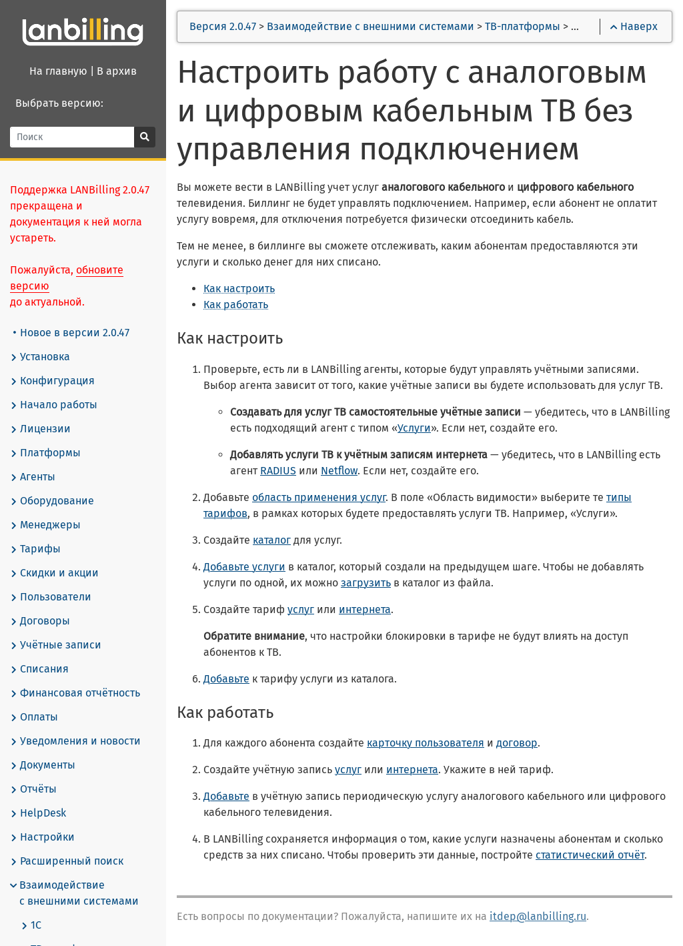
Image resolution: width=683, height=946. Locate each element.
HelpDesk (39, 813)
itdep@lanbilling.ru (538, 916)
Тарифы (36, 549)
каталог (272, 540)
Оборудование (53, 501)
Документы (43, 765)
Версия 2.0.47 (223, 26)
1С (31, 925)
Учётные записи (56, 645)
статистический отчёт (590, 855)
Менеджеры (46, 525)
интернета (365, 609)
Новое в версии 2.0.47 (72, 332)
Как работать (236, 304)
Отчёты (34, 789)
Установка (41, 357)
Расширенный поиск (67, 861)
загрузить (367, 582)
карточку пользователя (426, 743)
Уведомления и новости (76, 741)
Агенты (33, 477)
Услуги (415, 428)
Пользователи (51, 597)
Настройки (43, 837)
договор (517, 743)
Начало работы (54, 405)
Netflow (339, 470)
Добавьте (227, 678)
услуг (301, 609)
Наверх (634, 26)
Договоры (41, 621)
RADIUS (279, 470)
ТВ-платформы (523, 26)
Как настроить (239, 288)
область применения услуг (319, 497)
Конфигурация (53, 381)
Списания (40, 669)
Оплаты (35, 717)
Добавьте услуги (245, 566)
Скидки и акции (55, 573)
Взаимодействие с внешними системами (75, 893)
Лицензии (41, 429)
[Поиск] (73, 137)
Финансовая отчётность (76, 693)
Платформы (46, 453)
